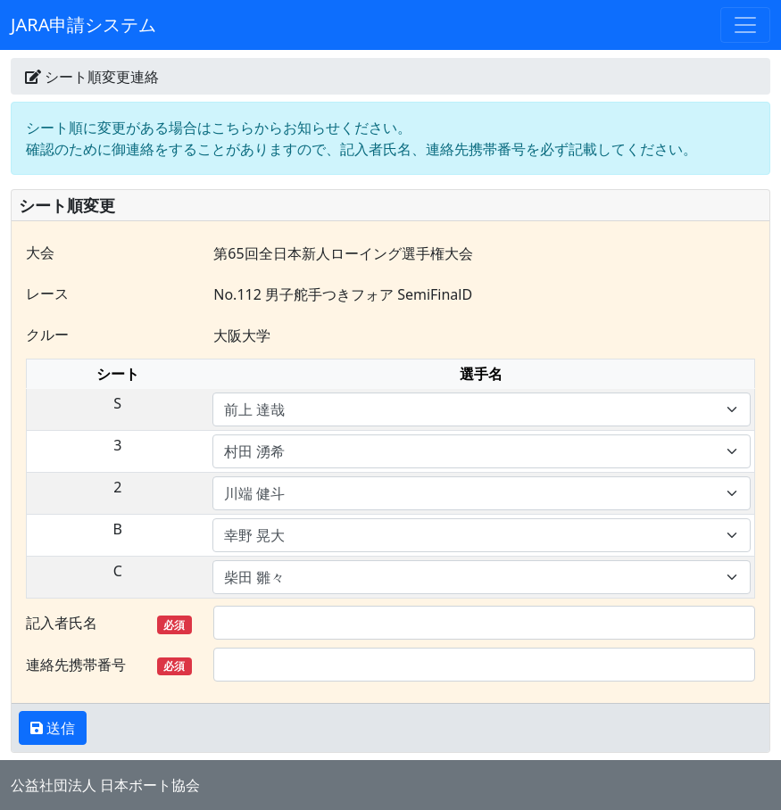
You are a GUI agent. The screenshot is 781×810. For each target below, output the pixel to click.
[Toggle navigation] (745, 25)
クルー (47, 334)
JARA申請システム (83, 24)
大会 (40, 252)
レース (47, 293)
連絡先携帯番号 (109, 665)
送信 (59, 728)
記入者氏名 (109, 623)
